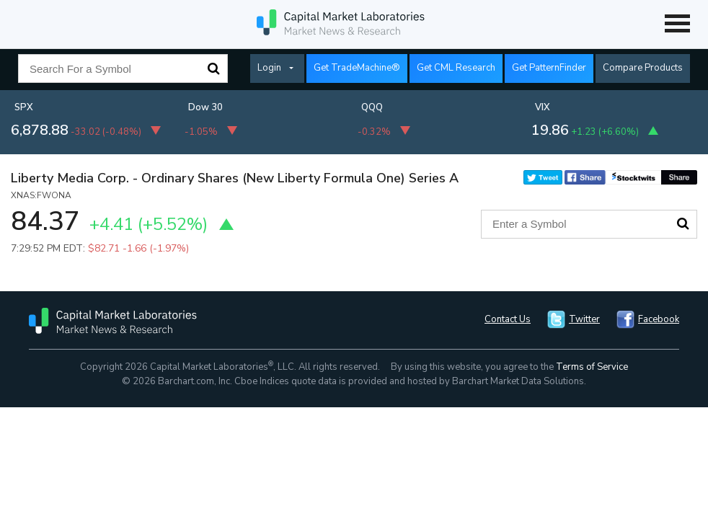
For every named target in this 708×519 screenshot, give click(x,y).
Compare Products (643, 67)
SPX (23, 107)
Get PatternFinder (549, 67)
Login (269, 67)
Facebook (658, 319)
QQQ (372, 107)
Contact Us (507, 319)
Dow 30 (205, 107)
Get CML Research (456, 67)
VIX (542, 107)
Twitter (584, 319)
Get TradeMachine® (357, 67)
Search (213, 68)
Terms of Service (592, 366)
